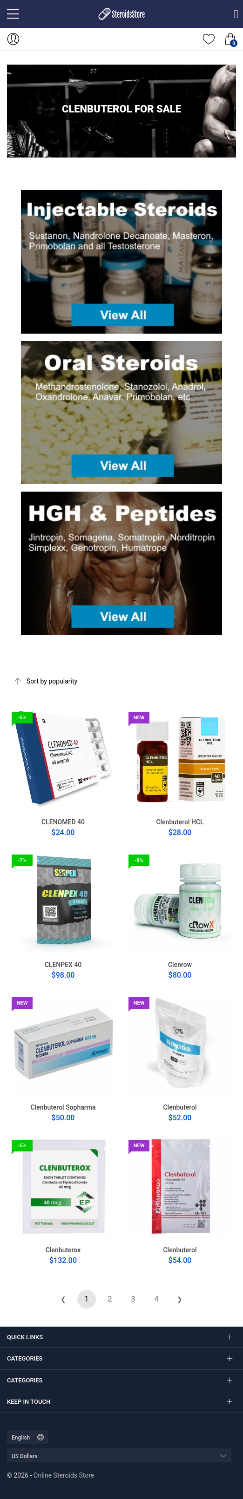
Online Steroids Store (64, 1475)
